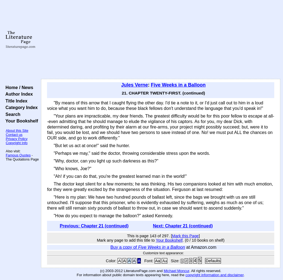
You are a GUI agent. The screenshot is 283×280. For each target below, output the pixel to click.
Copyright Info (17, 143)
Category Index (20, 107)
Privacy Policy (17, 139)
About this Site (17, 130)
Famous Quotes (18, 155)
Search (11, 114)
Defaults (213, 261)
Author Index (18, 94)
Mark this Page (185, 236)
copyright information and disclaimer (214, 275)
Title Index (15, 100)
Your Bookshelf (20, 120)
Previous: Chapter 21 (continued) (94, 226)
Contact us (14, 135)
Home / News (18, 87)
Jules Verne (134, 85)
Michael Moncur (176, 271)
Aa (157, 261)
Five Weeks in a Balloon (178, 85)
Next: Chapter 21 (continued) (183, 226)
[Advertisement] (160, 39)
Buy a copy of (147, 247)
